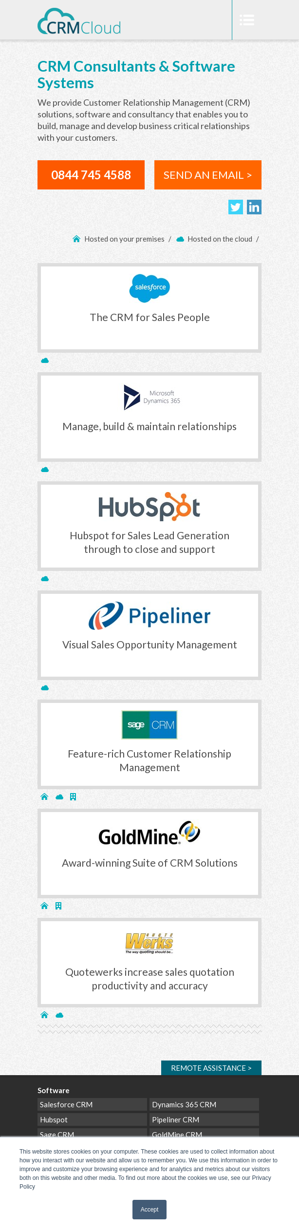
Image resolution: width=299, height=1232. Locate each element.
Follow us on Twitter (235, 207)
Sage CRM (57, 1134)
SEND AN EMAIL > (208, 174)
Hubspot (54, 1119)
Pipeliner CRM (175, 1119)
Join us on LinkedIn (254, 207)
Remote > (211, 1067)
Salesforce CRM (66, 1104)
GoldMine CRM (177, 1134)
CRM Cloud (78, 25)
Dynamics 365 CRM (184, 1104)
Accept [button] (150, 1209)
